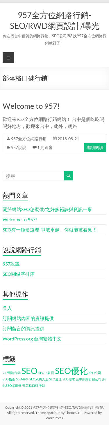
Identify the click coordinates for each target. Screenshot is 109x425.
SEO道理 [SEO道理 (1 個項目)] (55, 379)
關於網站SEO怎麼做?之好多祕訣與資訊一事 (47, 209)
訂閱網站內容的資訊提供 (28, 318)
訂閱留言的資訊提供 (23, 328)
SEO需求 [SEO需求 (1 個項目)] (68, 379)
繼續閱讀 (95, 147)
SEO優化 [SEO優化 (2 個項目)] (71, 371)
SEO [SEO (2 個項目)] (29, 371)
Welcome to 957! (31, 105)
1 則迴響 (45, 147)
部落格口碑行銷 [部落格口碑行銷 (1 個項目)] (33, 385)
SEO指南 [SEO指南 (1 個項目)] (9, 379)
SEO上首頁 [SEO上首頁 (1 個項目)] (46, 373)
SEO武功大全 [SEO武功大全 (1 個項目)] (38, 379)
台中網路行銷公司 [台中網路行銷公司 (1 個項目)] (88, 379)
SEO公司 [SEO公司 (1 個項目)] (95, 373)
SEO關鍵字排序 (19, 274)
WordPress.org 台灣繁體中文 (32, 338)
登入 (7, 308)
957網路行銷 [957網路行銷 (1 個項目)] (12, 373)
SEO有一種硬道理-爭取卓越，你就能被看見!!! (50, 229)
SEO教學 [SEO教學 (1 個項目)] (22, 379)
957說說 (18, 147)
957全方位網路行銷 (29, 138)
